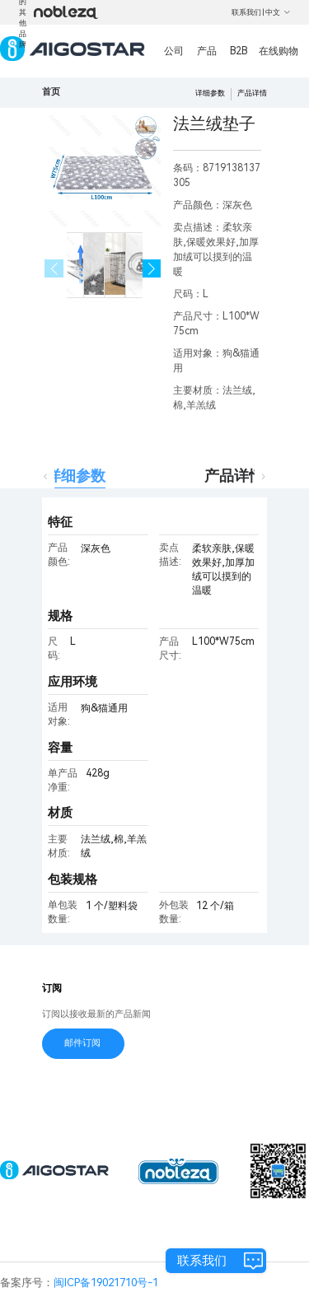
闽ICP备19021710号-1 (106, 1282)
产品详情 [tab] (234, 475)
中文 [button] (278, 12)
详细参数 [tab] (75, 475)
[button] (152, 268)
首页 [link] (51, 91)
